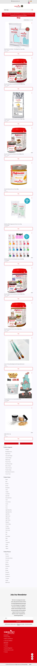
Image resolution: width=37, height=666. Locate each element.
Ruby (7, 538)
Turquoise (8, 542)
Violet (7, 544)
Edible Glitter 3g (7, 433)
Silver (7, 540)
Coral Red (8, 493)
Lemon (6, 568)
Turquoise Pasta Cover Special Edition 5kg (12, 398)
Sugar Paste (7, 453)
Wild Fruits (7, 582)
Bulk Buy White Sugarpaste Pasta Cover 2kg (13, 224)
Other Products (8, 467)
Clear (7, 489)
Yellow (7, 548)
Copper (7, 491)
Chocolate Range (8, 455)
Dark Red (7, 495)
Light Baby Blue (9, 509)
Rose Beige (8, 536)
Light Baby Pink (9, 512)
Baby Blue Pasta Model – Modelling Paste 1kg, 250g (14, 49)
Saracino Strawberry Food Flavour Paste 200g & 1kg (14, 84)
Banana (6, 554)
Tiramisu (7, 578)
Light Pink (7, 518)
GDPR (30, 664)
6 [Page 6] (20, 443)
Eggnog (7, 564)
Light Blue (7, 514)
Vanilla (6, 580)
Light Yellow (8, 520)
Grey (7, 505)
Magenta (7, 522)
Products (6, 644)
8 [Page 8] (23, 443)
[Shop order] (28, 20)
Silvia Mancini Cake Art (9, 471)
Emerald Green (8, 497)
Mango (6, 570)
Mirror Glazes (8, 465)
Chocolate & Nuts (8, 558)
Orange (7, 526)
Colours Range (8, 457)
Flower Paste (8, 461)
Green (7, 503)
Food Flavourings (8, 463)
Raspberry (7, 574)
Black (7, 479)
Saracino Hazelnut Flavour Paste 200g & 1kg (12, 328)
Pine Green (8, 530)
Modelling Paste (8, 451)
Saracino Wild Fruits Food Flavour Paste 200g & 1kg (14, 293)
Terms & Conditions (8, 640)
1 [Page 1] (13, 443)
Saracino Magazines (8, 648)
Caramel (7, 556)
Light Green (8, 516)
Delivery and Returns (8, 638)
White (7, 546)
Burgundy (7, 487)
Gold (7, 499)
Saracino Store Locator (9, 649)
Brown (7, 485)
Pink (6, 532)
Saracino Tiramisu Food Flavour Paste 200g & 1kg (14, 153)
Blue (6, 481)
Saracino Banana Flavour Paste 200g (11, 189)
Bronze (7, 483)
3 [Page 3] (16, 443)
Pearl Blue (8, 528)
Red (6, 534)
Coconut (7, 560)
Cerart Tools (8, 473)
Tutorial (6, 645)
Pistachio (7, 572)
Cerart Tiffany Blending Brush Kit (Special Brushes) (14, 363)
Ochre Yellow (8, 524)
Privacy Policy (7, 636)
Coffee (6, 562)
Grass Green (8, 501)
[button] (31, 23)
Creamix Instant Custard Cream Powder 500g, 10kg (14, 119)
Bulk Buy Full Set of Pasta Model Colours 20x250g (14, 258)
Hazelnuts (7, 566)
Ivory (7, 507)
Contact (6, 651)
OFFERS (7, 449)
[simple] (18, 194)
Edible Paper (7, 459)
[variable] (18, 54)
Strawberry (7, 576)
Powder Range (8, 469)
